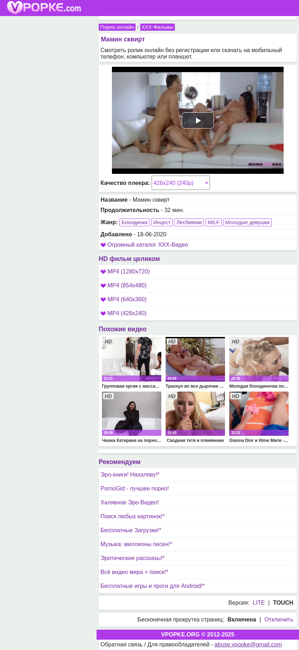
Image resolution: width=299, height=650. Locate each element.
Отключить (278, 619)
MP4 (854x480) (124, 285)
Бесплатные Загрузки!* (131, 530)
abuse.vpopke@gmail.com (248, 644)
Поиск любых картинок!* (133, 516)
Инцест (162, 222)
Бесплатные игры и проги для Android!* (153, 586)
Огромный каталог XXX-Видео (147, 245)
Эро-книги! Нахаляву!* (130, 475)
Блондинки (135, 222)
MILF (214, 222)
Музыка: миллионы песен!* (136, 544)
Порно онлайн (117, 27)
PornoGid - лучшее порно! (135, 488)
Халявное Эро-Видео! (130, 502)
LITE (259, 603)
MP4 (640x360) (124, 299)
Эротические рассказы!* (133, 558)
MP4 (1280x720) (125, 271)
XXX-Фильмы (157, 27)
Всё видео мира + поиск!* (134, 572)
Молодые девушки (247, 222)
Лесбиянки (189, 222)
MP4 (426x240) (124, 313)
